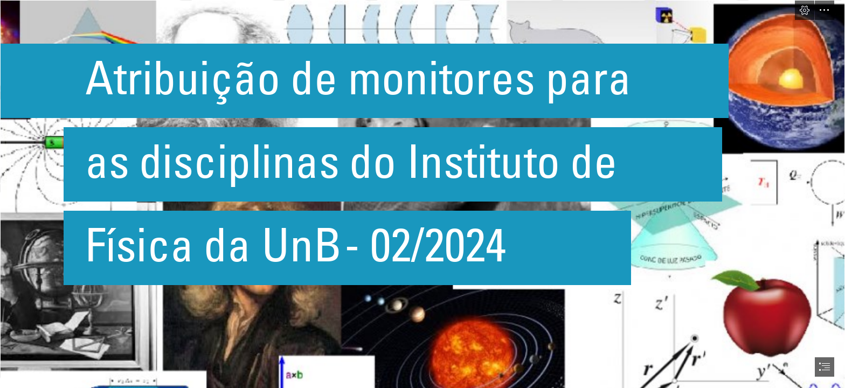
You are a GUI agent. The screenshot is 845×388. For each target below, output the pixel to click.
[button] (804, 10)
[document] (422, 194)
